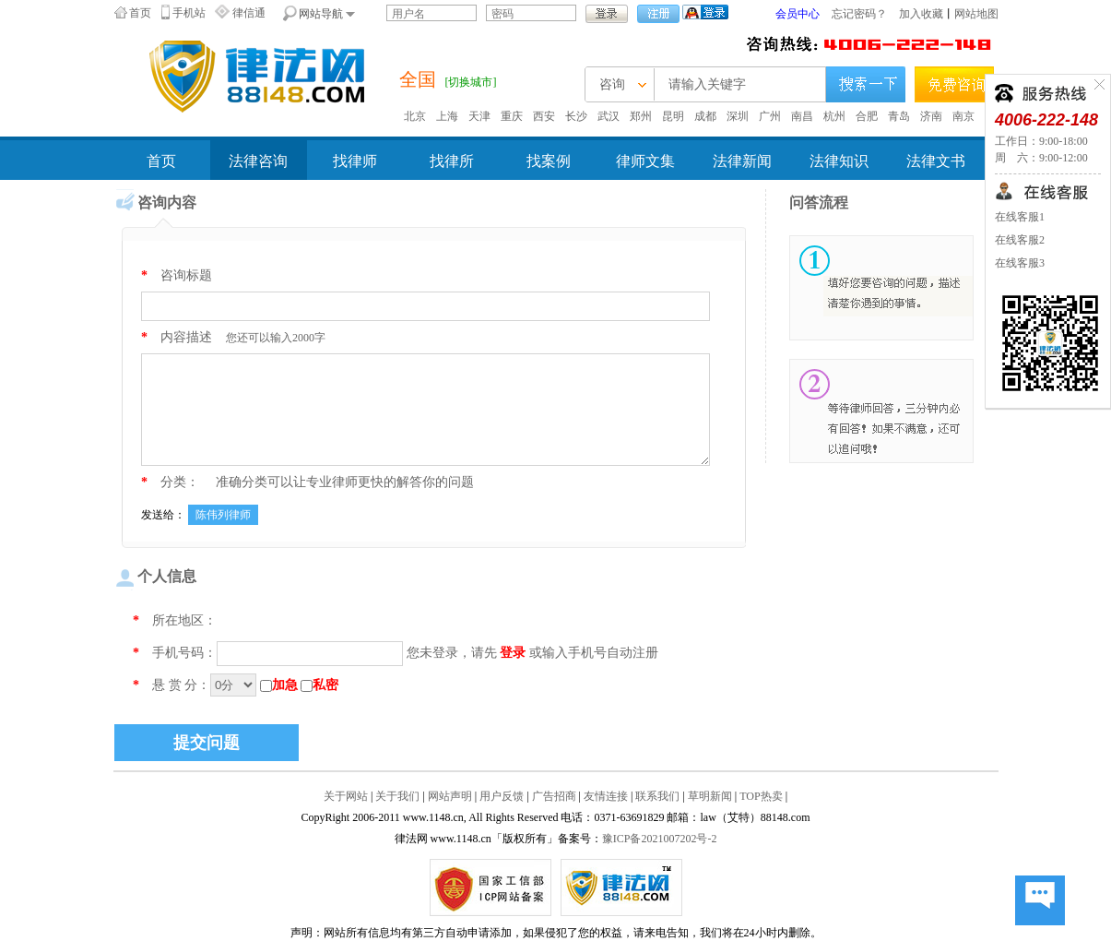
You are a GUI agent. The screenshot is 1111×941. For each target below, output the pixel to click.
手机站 (189, 12)
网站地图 (976, 13)
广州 (770, 116)
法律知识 (839, 161)
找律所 (452, 161)
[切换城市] (471, 82)
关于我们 (397, 796)
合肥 (867, 116)
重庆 (512, 116)
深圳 (738, 116)
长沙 (576, 116)
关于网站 (346, 796)
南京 (963, 116)
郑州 (641, 116)
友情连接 (606, 796)
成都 (705, 116)
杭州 (834, 116)
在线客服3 (1020, 262)
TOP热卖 (760, 796)
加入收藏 (921, 13)
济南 (931, 116)
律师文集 (645, 161)
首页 (140, 12)
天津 (479, 116)
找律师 (355, 161)
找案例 (548, 161)
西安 (544, 116)
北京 (415, 116)
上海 (447, 116)
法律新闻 (742, 161)
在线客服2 (1020, 239)
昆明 (673, 116)
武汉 (608, 116)
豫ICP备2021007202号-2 (659, 838)
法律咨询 (258, 161)
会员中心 (797, 13)
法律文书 (935, 161)
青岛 (899, 116)
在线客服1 (1020, 216)
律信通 (249, 12)
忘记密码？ (859, 13)
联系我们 (657, 796)
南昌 (802, 116)
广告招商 (554, 796)
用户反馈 (501, 796)
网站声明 (450, 796)
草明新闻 (710, 796)
